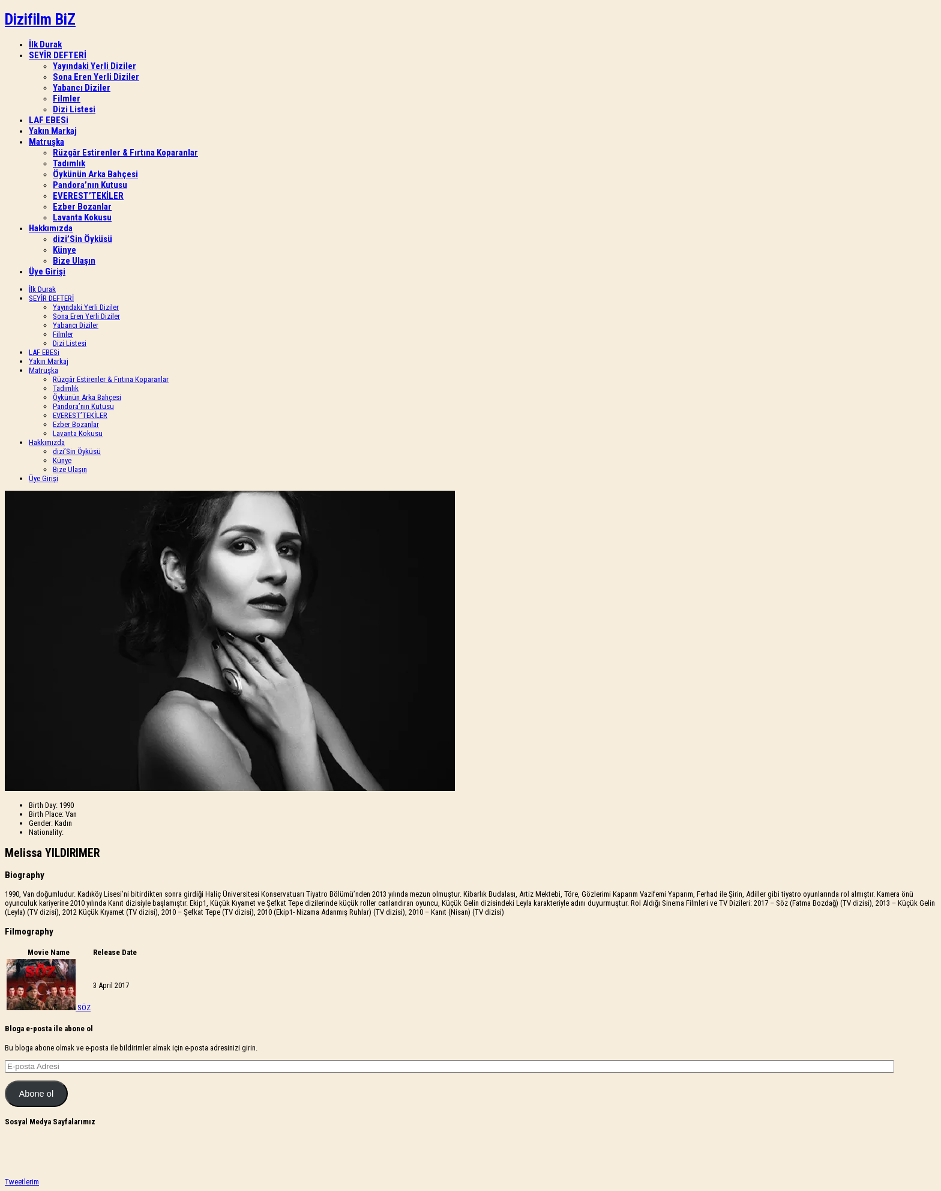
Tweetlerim (22, 1181)
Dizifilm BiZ (40, 19)
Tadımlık (69, 163)
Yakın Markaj (53, 131)
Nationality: (46, 832)
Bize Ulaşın (74, 260)
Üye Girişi (47, 271)
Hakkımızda (51, 228)
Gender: (41, 823)
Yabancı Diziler (81, 87)
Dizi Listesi (74, 109)
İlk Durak (45, 44)
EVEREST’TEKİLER (88, 195)
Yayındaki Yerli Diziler (94, 66)
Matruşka (46, 141)
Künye (64, 249)
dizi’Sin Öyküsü (82, 239)
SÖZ (84, 1007)
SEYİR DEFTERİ (57, 55)
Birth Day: (43, 805)
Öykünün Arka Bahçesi (95, 174)
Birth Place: (46, 814)
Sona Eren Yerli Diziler (96, 76)
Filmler (66, 98)
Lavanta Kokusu (82, 217)
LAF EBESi (48, 120)
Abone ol (36, 1094)
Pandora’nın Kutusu (90, 185)
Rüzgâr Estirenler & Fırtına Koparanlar (125, 152)
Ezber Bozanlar (82, 206)
